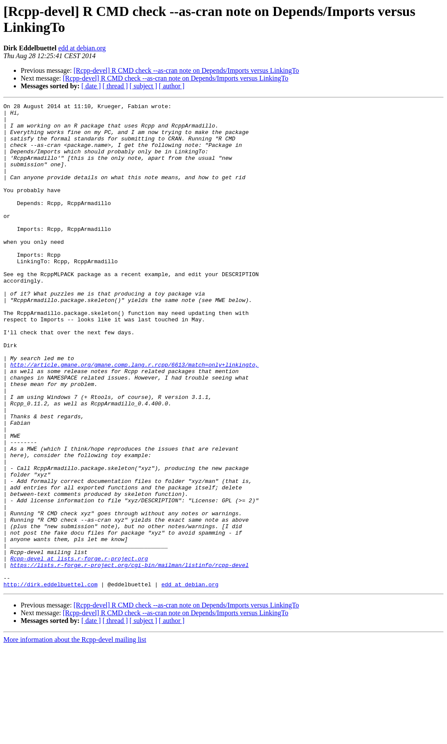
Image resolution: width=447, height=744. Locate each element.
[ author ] (172, 86)
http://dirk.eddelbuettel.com (50, 681)
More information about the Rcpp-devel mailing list (74, 736)
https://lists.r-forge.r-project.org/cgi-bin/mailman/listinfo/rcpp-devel (129, 658)
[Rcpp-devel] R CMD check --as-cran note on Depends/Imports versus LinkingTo (186, 70)
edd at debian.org (82, 48)
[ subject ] (143, 86)
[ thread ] (115, 86)
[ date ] (91, 86)
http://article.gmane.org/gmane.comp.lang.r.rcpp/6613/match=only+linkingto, (134, 417)
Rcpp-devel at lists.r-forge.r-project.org (79, 650)
